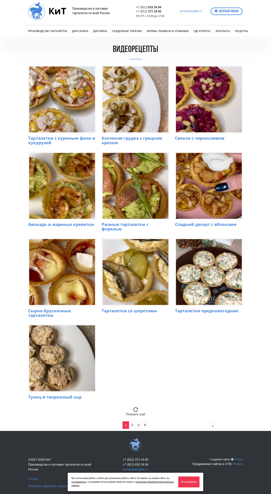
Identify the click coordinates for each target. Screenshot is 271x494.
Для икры (100, 31)
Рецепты (241, 31)
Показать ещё (135, 414)
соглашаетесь (79, 482)
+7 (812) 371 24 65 (135, 459)
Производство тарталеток (47, 31)
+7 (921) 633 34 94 (135, 464)
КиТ (57, 11)
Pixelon (238, 459)
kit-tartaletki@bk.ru (191, 11)
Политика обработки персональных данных (58, 486)
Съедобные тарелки (127, 31)
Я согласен (189, 481)
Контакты (223, 31)
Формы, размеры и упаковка (168, 31)
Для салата (80, 31)
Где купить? (202, 31)
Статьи (33, 479)
